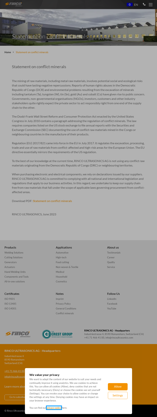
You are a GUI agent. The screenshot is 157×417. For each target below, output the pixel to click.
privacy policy (54, 407)
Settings (118, 395)
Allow (117, 386)
